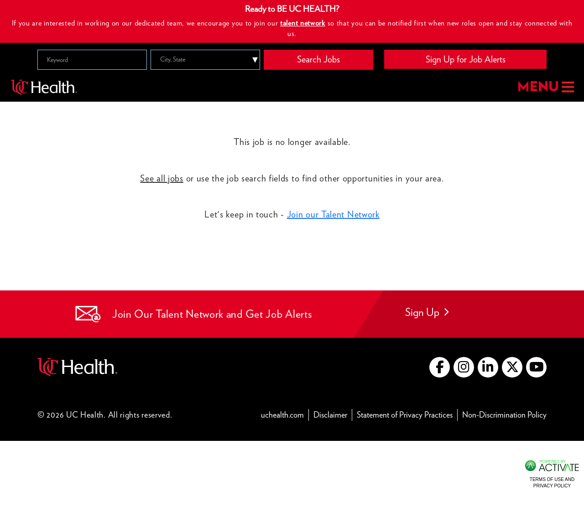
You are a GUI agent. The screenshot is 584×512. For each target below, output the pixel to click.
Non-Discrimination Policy (504, 414)
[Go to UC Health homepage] (44, 86)
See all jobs (161, 178)
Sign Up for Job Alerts (466, 59)
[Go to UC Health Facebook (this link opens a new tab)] (439, 367)
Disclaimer (332, 414)
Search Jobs (318, 59)
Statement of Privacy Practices (407, 414)
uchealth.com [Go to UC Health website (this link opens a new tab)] (282, 414)
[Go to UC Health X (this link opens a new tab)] (512, 367)
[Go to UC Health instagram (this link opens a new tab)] (464, 367)
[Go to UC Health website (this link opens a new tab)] (77, 366)
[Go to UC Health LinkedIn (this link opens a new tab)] (488, 367)
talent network (302, 23)
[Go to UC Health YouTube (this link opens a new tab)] (536, 367)
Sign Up (426, 312)
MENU (545, 87)
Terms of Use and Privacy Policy (552, 482)
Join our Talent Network (333, 214)
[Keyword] (92, 60)
